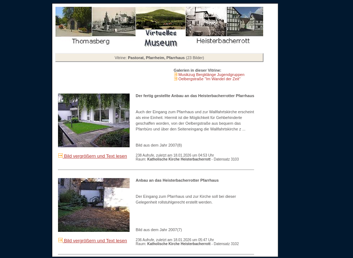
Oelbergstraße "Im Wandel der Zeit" (209, 79)
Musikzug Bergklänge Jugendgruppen (211, 74)
